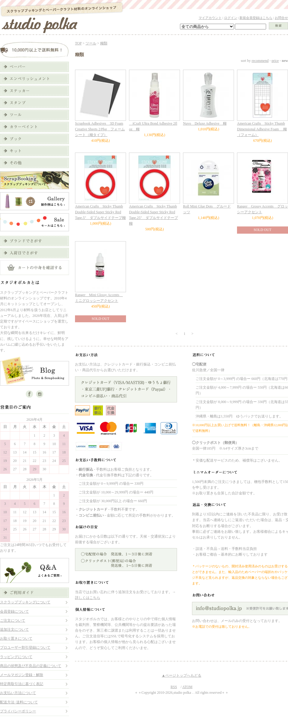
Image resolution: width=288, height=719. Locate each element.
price (275, 61)
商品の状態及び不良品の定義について (30, 666)
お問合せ (281, 18)
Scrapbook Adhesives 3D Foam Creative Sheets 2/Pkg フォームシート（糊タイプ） (100, 129)
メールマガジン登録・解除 (21, 675)
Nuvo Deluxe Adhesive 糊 (204, 123)
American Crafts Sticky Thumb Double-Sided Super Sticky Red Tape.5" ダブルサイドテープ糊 (100, 212)
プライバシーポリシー (18, 711)
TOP (78, 43)
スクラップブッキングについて (25, 602)
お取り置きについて (16, 638)
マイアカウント (210, 18)
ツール (91, 43)
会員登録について (14, 611)
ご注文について (12, 620)
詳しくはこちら (87, 598)
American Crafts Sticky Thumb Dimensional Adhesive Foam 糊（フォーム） (262, 129)
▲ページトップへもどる (181, 675)
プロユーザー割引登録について (25, 647)
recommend (260, 61)
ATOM (187, 687)
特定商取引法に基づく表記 (21, 684)
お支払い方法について (18, 693)
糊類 (103, 43)
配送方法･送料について (19, 702)
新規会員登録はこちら (255, 18)
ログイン (230, 18)
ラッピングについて (16, 657)
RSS (174, 687)
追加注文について (14, 629)
